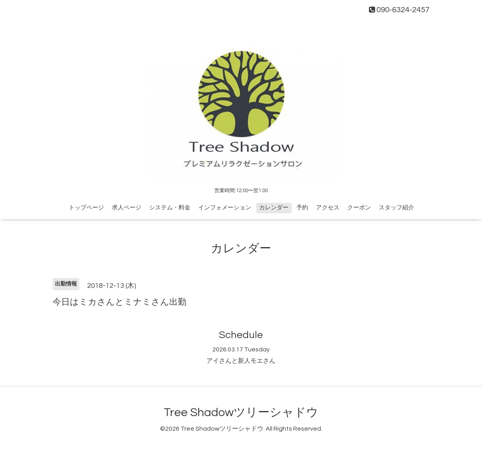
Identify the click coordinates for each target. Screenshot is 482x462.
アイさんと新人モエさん (241, 361)
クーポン (359, 208)
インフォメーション (224, 208)
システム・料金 (169, 208)
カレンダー (273, 208)
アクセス (328, 208)
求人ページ (126, 208)
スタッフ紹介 (396, 208)
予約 (302, 208)
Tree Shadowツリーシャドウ (241, 412)
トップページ (86, 208)
